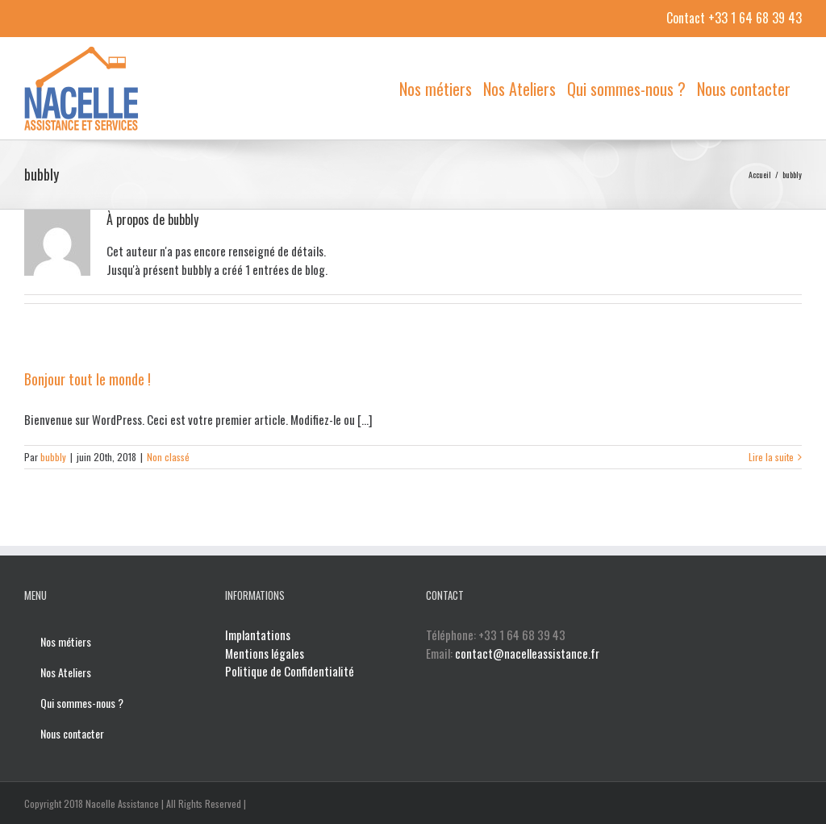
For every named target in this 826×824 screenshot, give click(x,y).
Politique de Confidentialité (288, 671)
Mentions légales (262, 653)
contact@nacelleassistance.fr (495, 671)
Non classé (168, 457)
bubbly (53, 457)
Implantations (256, 634)
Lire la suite (763, 457)
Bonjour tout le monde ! (87, 378)
